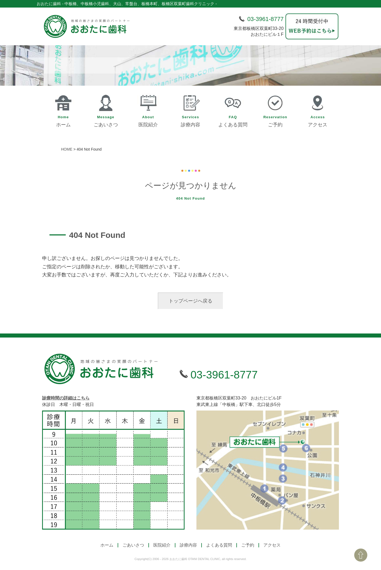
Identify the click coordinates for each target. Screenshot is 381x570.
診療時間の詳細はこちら (66, 398)
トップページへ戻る (190, 301)
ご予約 (275, 109)
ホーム (63, 109)
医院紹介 (148, 109)
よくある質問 (232, 109)
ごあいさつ (106, 109)
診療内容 (190, 109)
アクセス (317, 109)
